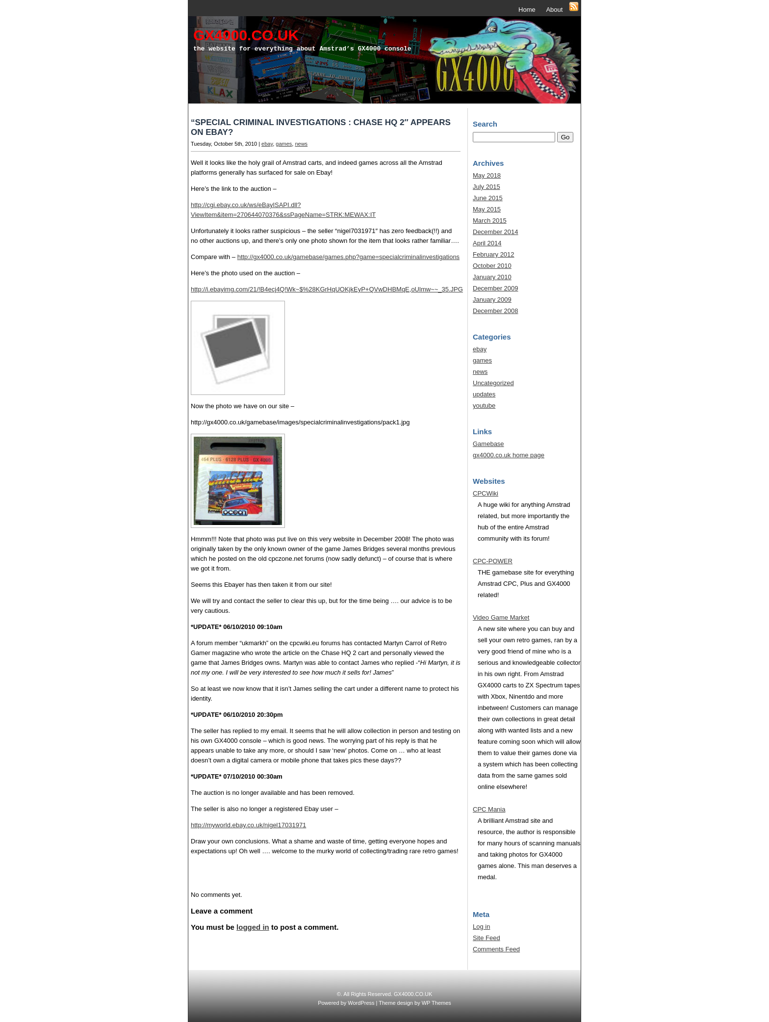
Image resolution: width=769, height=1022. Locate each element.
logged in (252, 927)
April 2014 (487, 243)
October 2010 (492, 265)
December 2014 (495, 232)
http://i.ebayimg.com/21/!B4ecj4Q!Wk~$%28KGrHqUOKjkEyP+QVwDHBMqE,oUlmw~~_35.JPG (327, 289)
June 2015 (488, 198)
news (301, 144)
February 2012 (493, 254)
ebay (267, 144)
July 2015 (486, 186)
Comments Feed (496, 949)
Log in (481, 926)
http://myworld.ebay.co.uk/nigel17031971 (248, 825)
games (284, 144)
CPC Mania (489, 809)
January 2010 (492, 277)
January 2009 (492, 299)
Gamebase (488, 443)
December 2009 (495, 288)
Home (527, 9)
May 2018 (487, 175)
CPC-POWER (493, 561)
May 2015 (487, 209)
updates (484, 394)
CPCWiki (485, 493)
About (554, 9)
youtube (484, 405)
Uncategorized (493, 383)
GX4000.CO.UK (246, 35)
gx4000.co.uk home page (508, 455)
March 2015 (490, 220)
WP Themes (436, 1003)
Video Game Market (501, 617)
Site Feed (486, 938)
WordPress (361, 1003)
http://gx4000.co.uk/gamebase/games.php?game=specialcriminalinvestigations (348, 257)
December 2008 (495, 310)
